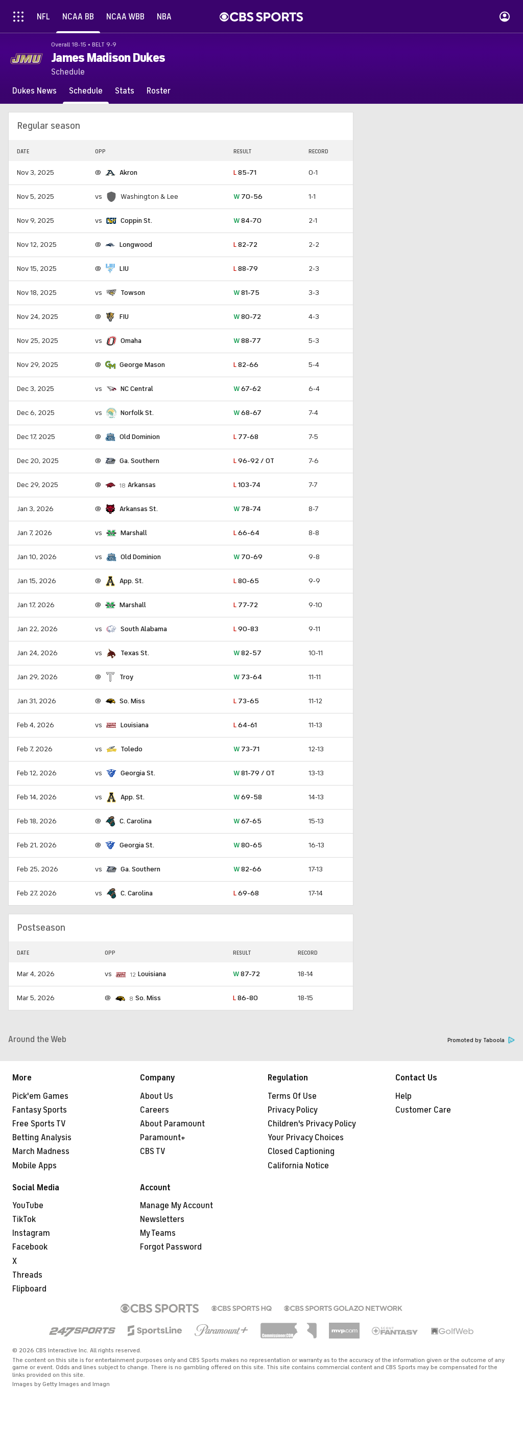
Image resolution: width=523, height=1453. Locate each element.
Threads (27, 1275)
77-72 (245, 605)
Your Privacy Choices (306, 1138)
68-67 (247, 412)
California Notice (298, 1166)
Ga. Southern (139, 460)
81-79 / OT (254, 773)
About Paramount (172, 1124)
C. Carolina (136, 821)
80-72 (247, 316)
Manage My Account (176, 1206)
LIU (124, 268)
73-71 (246, 749)
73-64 (247, 677)
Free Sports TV (39, 1124)
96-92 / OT (253, 460)
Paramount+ (162, 1138)
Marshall (134, 532)
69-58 (247, 797)
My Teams (158, 1233)
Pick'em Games (40, 1096)
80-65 (246, 580)
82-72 (245, 244)
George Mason (142, 364)
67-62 (247, 388)
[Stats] (124, 91)
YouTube (27, 1206)
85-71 (244, 172)
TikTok (24, 1219)
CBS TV (152, 1151)
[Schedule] (86, 91)
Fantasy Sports (39, 1110)
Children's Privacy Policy (312, 1124)
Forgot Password (171, 1247)
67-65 (247, 821)
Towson (133, 292)
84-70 (247, 220)
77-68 (245, 436)
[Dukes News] (34, 91)
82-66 (245, 364)
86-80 (245, 998)
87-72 (246, 974)
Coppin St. (136, 220)
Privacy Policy (293, 1110)
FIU (124, 316)
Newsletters (162, 1219)
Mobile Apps (34, 1166)
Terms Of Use (292, 1096)
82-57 (247, 653)
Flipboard (29, 1289)
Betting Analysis (42, 1138)
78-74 (247, 508)
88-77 (247, 340)
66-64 (246, 532)
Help (403, 1096)
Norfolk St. (137, 412)
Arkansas (142, 484)
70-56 (248, 196)
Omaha (131, 340)
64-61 (245, 725)
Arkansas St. (139, 508)
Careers (154, 1110)
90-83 (245, 629)
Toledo (131, 749)
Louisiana (135, 725)
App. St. (132, 580)
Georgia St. (138, 773)
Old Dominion (140, 436)
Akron (128, 172)
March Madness (40, 1151)
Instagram (31, 1233)
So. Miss (132, 701)
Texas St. (135, 653)
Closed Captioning (301, 1151)
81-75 (246, 292)
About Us (156, 1096)
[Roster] (158, 91)
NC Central (137, 388)
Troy (126, 677)
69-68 (246, 893)
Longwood (136, 244)
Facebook (29, 1247)
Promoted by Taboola (481, 1040)
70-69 (248, 556)
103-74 (246, 484)
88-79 (245, 268)
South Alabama (144, 629)
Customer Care (423, 1110)
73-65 (246, 701)
